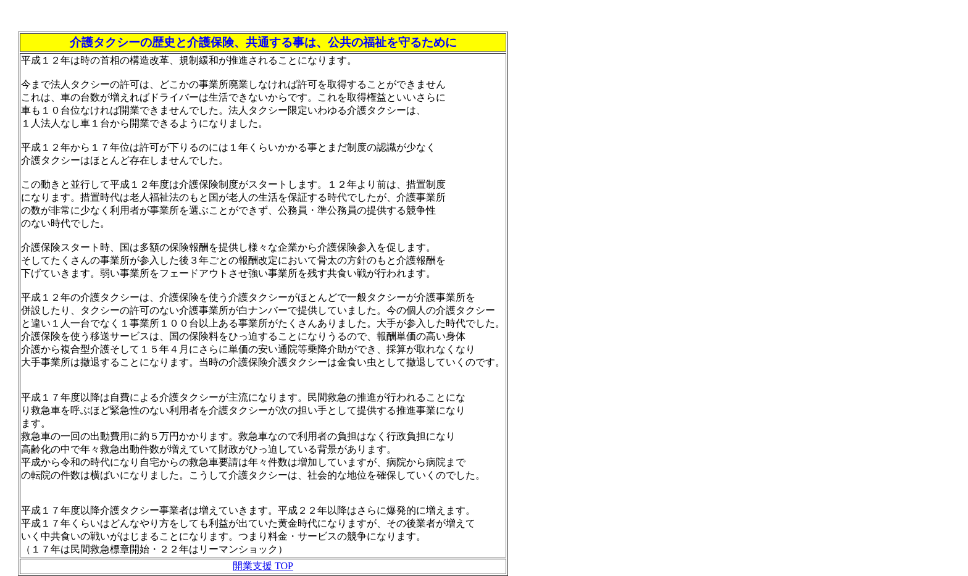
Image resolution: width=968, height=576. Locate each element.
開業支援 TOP (263, 566)
